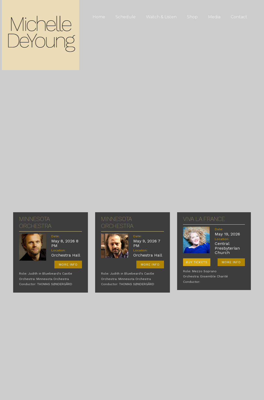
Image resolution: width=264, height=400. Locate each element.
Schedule (126, 16)
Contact (239, 16)
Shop (192, 16)
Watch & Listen (161, 16)
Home (99, 16)
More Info (68, 264)
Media (214, 16)
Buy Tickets (197, 262)
